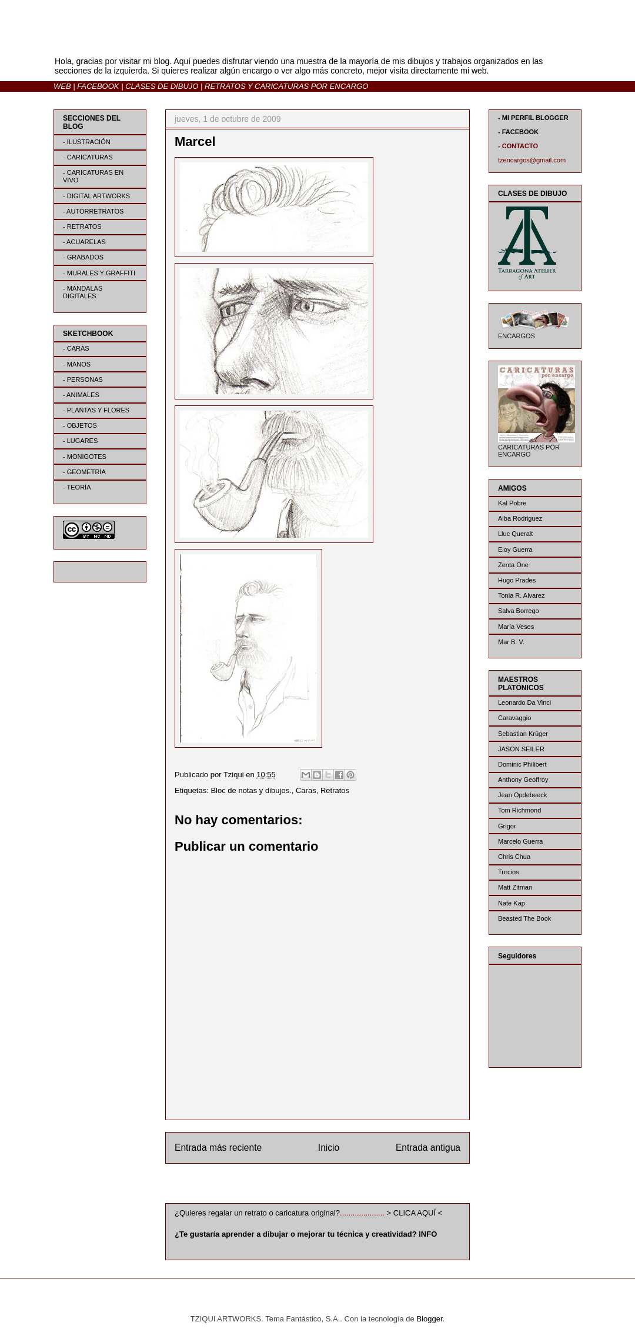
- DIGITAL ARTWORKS (96, 195)
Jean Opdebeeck (522, 794)
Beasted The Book (524, 918)
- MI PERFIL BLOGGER (533, 117)
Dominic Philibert (522, 764)
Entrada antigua (428, 1148)
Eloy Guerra (515, 549)
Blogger (429, 1318)
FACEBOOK (98, 86)
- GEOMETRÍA (84, 471)
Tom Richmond (519, 810)
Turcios (508, 871)
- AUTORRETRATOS (93, 211)
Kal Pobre (512, 503)
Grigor (507, 826)
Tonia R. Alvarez (521, 595)
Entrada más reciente (218, 1148)
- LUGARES (80, 440)
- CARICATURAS (88, 157)
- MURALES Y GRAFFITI (99, 273)
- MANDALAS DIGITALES (82, 292)
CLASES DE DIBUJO (161, 86)
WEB (62, 86)
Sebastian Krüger (523, 733)
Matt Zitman (515, 887)
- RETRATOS (82, 226)
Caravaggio (514, 717)
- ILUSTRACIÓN (87, 141)
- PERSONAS (83, 379)
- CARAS (76, 348)
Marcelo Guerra (520, 841)
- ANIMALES (81, 394)
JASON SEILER (521, 748)
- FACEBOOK (518, 131)
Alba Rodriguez (520, 518)
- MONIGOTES (84, 456)
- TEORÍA (77, 487)
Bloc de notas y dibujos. (250, 790)
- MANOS (77, 364)
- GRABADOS (83, 257)
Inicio (328, 1148)
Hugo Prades (517, 580)
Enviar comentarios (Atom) (341, 1185)
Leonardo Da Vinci (524, 702)
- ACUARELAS (84, 241)
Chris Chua (514, 856)
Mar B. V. (511, 641)
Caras (306, 790)
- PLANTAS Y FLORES (96, 410)
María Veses (516, 626)
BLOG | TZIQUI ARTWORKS (169, 40)
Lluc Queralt (515, 533)
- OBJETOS (80, 425)
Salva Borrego (518, 610)
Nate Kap (511, 903)
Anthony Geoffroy (523, 779)
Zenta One (513, 564)
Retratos (334, 790)
